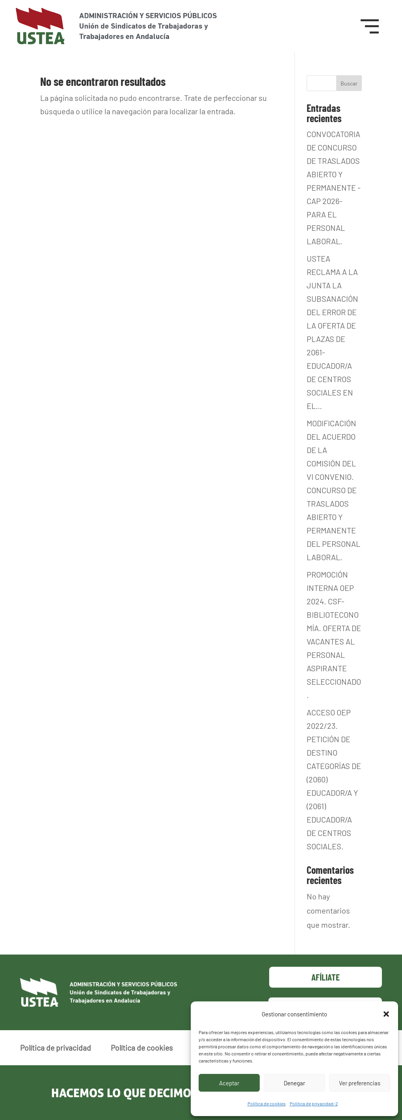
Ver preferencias (359, 1083)
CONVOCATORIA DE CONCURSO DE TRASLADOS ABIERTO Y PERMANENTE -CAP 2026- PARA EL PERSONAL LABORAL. (334, 187)
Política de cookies (267, 1103)
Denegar (294, 1083)
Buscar (349, 83)
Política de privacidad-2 (314, 1103)
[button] (386, 1014)
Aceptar (229, 1083)
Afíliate (325, 977)
